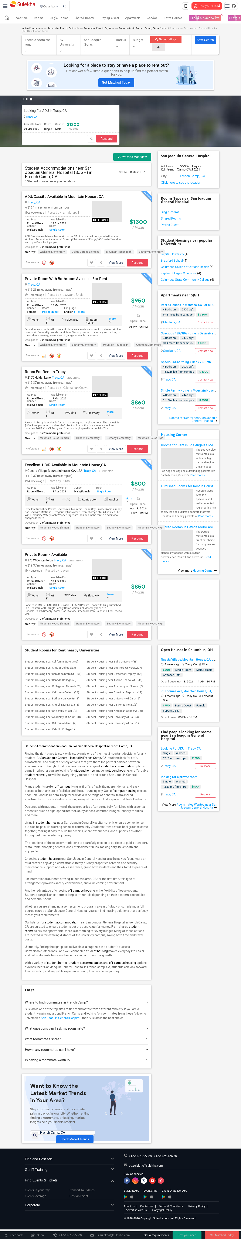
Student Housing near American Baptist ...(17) (114, 693)
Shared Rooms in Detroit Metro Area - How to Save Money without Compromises (188, 528)
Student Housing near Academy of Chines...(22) (115, 687)
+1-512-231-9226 (165, 1163)
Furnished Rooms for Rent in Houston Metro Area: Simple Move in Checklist (188, 487)
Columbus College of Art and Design (187, 267)
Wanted (181, 754)
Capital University (175, 255)
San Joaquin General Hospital (60, 1019)
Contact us (146, 1213)
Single (167, 754)
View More (116, 263)
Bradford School (174, 261)
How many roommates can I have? (86, 1051)
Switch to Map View (132, 157)
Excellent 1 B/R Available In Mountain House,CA (65, 466)
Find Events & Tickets (69, 1187)
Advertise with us (136, 1217)
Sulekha (22, 6)
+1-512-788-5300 (140, 1163)
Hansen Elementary (87, 438)
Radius (121, 41)
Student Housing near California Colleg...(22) (52, 693)
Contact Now (205, 323)
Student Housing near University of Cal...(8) (51, 711)
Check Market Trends (75, 1137)
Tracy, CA (31, 117)
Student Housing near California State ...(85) (51, 662)
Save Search (205, 40)
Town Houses (173, 18)
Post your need (187, 1235)
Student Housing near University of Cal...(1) (112, 724)
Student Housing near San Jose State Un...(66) (53, 674)
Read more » (197, 476)
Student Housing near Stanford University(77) (114, 668)
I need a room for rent (37, 43)
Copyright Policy (162, 1217)
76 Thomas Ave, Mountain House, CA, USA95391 (194, 692)
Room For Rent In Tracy (45, 373)
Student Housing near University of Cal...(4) (112, 717)
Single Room (57, 230)
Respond (107, 139)
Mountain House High (119, 252)
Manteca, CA (171, 323)
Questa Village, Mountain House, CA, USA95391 (193, 660)
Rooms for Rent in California (63, 29)
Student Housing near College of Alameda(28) (53, 687)
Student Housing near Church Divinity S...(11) (52, 705)
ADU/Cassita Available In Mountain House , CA (64, 197)
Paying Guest (110, 18)
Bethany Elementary (151, 252)
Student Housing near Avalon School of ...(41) (114, 680)
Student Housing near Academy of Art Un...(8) (53, 717)
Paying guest (50, 312)
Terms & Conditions (171, 1213)
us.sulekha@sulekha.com (146, 1172)
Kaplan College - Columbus (181, 274)
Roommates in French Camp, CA (137, 29)
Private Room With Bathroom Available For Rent (66, 280)
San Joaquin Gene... (92, 43)
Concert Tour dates (82, 1197)
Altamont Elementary (148, 345)
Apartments (132, 18)
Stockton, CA (172, 351)
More (112, 319)
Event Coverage (35, 1203)
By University (67, 43)
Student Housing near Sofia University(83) (112, 662)
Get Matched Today (116, 83)
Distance (137, 173)
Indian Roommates (32, 29)
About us (129, 1213)
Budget (138, 41)
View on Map (74, 379)
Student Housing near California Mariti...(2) (51, 724)
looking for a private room (179, 777)
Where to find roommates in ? (86, 1003)
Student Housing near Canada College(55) (50, 680)
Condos (152, 18)
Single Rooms (59, 18)
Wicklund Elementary (52, 252)
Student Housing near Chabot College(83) (50, 668)
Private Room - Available (46, 555)
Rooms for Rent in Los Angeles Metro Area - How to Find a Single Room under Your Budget (188, 446)
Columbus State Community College (187, 280)
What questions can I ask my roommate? (86, 1029)
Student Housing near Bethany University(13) (52, 699)
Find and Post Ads (69, 1166)
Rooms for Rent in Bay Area (99, 29)
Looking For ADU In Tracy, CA (45, 112)
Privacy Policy (197, 1213)
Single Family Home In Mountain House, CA (191, 391)
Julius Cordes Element (85, 252)
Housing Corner (174, 435)
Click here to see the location (181, 183)
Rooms (38, 18)
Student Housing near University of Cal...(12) (113, 699)
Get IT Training (69, 1177)
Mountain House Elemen (54, 438)
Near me (22, 18)
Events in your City (37, 1197)
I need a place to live (205, 18)
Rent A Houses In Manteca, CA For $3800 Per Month (196, 305)
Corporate (69, 1212)
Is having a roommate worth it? (86, 1061)
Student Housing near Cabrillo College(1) (50, 730)
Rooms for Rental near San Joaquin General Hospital (193, 420)
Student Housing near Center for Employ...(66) (114, 674)
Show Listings (165, 40)
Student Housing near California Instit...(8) (111, 705)
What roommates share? (86, 1040)
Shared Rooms (85, 18)
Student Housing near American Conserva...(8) (114, 711)
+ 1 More (79, 312)
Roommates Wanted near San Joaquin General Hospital (197, 807)
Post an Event (78, 1203)
